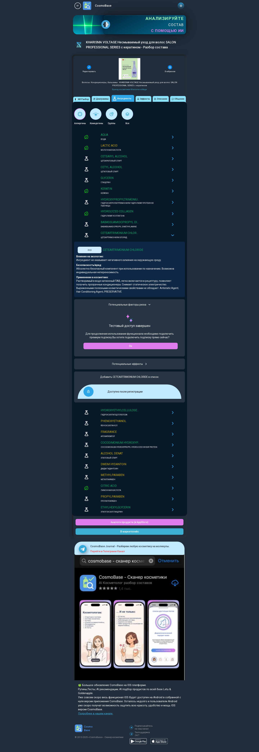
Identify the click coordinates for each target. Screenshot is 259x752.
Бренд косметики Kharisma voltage (129, 89)
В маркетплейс (129, 531)
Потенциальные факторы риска (130, 304)
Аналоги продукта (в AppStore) (129, 522)
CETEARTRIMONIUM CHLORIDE (123, 250)
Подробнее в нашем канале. (95, 713)
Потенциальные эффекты (129, 364)
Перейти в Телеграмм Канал (107, 551)
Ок (130, 346)
